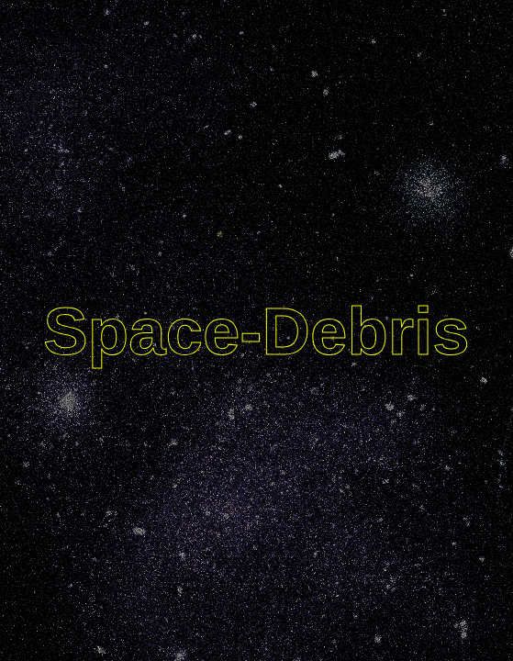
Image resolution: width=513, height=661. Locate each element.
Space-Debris (256, 331)
